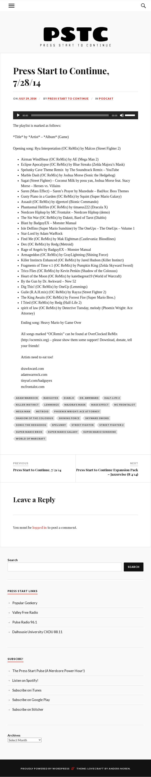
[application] (75, 115)
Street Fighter (83, 425)
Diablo (69, 398)
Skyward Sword (97, 418)
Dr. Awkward (89, 398)
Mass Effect (100, 404)
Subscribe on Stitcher (28, 709)
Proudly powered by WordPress (45, 768)
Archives (14, 735)
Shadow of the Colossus (34, 418)
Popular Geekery (24, 603)
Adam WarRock (27, 398)
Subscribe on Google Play (31, 700)
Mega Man (23, 411)
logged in (39, 527)
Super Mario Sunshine (99, 432)
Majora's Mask (75, 404)
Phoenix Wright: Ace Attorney (77, 411)
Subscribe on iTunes (27, 690)
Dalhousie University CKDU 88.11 (37, 632)
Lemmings (51, 404)
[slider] (70, 115)
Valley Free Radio (25, 612)
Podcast (106, 98)
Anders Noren (119, 768)
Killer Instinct (27, 404)
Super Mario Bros (29, 432)
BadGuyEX (51, 398)
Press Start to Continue (68, 98)
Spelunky (59, 425)
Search (13, 560)
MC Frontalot (124, 404)
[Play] (18, 115)
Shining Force (69, 418)
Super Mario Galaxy (63, 432)
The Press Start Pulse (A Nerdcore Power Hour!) (48, 671)
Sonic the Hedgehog (31, 425)
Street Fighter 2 (111, 425)
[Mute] (122, 115)
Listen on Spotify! (25, 680)
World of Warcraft (30, 438)
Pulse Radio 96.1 (24, 622)
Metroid (42, 411)
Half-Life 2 (112, 398)
